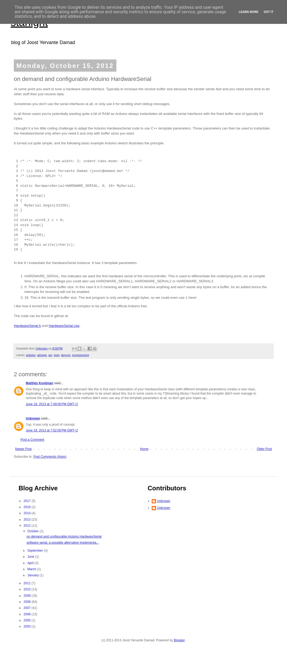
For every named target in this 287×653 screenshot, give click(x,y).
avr (50, 355)
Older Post (264, 449)
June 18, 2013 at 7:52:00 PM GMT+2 (52, 430)
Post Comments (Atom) (49, 457)
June (31, 557)
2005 (28, 620)
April (31, 563)
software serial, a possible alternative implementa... (63, 542)
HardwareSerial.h (27, 326)
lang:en (65, 355)
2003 (28, 626)
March (32, 569)
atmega (42, 355)
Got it (268, 12)
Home (144, 449)
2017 (28, 501)
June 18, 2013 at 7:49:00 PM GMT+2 (52, 404)
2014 (28, 513)
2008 (28, 602)
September (35, 550)
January (33, 575)
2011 (28, 583)
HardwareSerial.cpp (64, 326)
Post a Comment (32, 440)
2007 (28, 608)
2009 (28, 596)
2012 (28, 525)
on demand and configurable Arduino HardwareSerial (64, 536)
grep (57, 355)
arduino (31, 355)
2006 (28, 614)
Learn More (249, 12)
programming (80, 355)
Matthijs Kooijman (39, 383)
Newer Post (23, 449)
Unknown (33, 418)
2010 (28, 589)
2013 (28, 519)
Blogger (179, 640)
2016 (28, 507)
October (33, 531)
